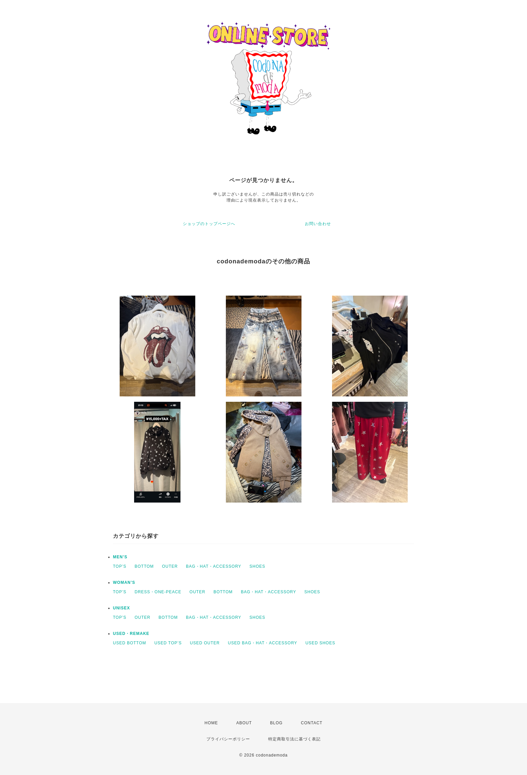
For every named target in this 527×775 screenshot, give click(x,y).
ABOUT (244, 723)
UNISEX (121, 608)
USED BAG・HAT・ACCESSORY (262, 643)
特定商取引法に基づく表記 (294, 739)
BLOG (276, 723)
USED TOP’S (168, 643)
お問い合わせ (318, 223)
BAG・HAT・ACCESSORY (213, 566)
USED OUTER (205, 643)
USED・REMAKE (131, 633)
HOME (211, 723)
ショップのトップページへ (209, 223)
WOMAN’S (124, 582)
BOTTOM (144, 566)
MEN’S (120, 557)
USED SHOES (320, 643)
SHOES (257, 566)
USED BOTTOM (129, 643)
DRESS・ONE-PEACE (157, 592)
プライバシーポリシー (228, 739)
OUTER (170, 566)
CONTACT (311, 723)
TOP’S (119, 566)
